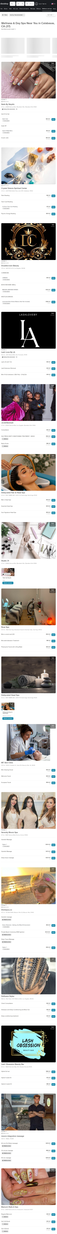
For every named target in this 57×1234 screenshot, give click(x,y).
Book (53, 119)
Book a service (8, 583)
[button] (12, 4)
